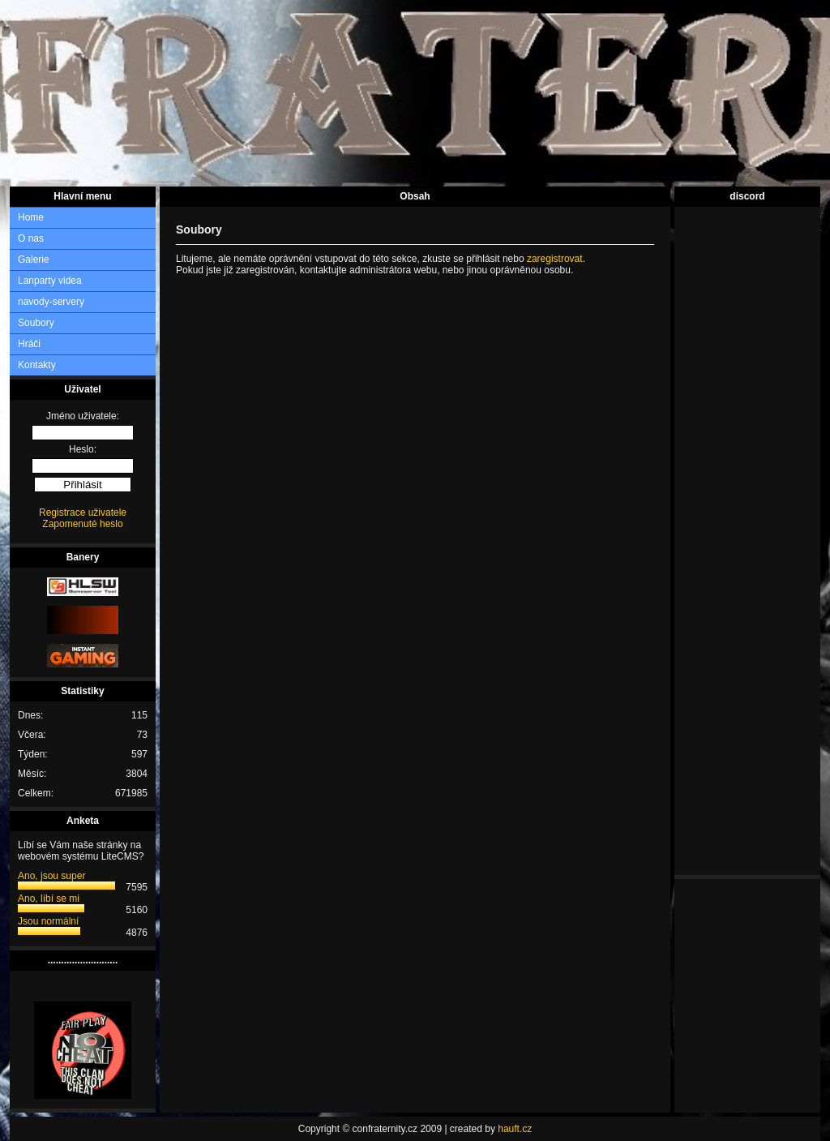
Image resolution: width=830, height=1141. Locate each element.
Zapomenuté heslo (82, 524)
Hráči (29, 344)
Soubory (36, 322)
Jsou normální (48, 921)
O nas (31, 238)
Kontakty (37, 365)
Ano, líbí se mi (48, 898)
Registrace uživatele (82, 512)
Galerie (33, 259)
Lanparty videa (50, 280)
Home (31, 217)
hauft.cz (515, 1129)
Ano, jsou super (51, 875)
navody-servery (51, 301)
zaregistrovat (555, 258)
